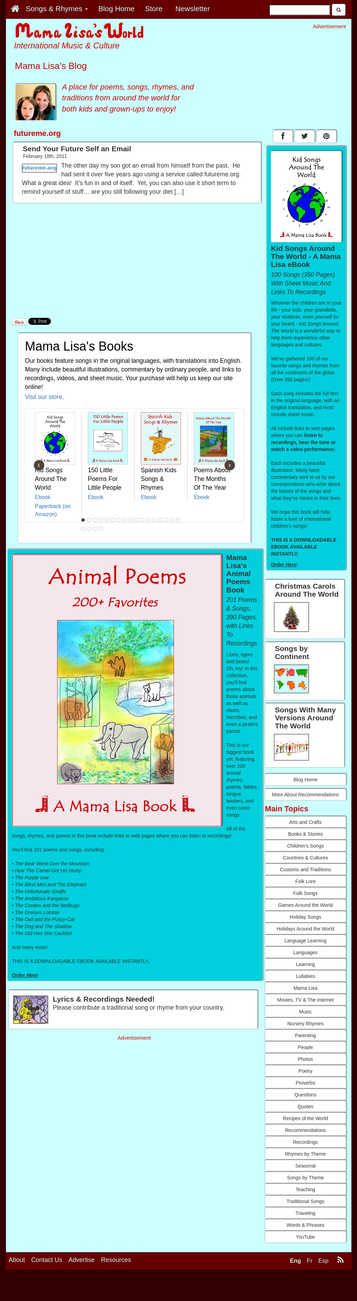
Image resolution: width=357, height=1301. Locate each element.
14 (160, 520)
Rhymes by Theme (305, 1154)
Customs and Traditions (305, 869)
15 (166, 520)
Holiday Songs (305, 917)
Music (305, 1012)
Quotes (305, 1106)
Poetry (305, 1071)
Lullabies (305, 976)
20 (95, 528)
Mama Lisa (305, 988)
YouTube (305, 1237)
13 (154, 520)
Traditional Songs (305, 1201)
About (17, 1259)
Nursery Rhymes (305, 1023)
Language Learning (305, 940)
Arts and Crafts (305, 822)
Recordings (305, 1142)
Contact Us (46, 1259)
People (305, 1047)
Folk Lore (305, 881)
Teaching (305, 1189)
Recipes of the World (305, 1118)
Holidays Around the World (305, 929)
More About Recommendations (305, 794)
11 (142, 520)
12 (148, 520)
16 (172, 520)
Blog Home (305, 779)
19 (89, 528)
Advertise (82, 1259)
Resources (116, 1259)
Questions (306, 1094)
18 (83, 528)
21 (100, 528)
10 (136, 520)
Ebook (43, 497)
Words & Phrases (306, 1225)
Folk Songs (305, 893)
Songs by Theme (305, 1177)
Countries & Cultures (305, 857)
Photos (305, 1059)
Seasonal (305, 1166)
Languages (305, 952)
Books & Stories (305, 834)
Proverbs (305, 1083)
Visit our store (43, 396)
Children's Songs (305, 846)
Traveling (306, 1213)
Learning (305, 964)
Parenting (305, 1035)
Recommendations (305, 1130)
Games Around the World (305, 905)
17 (178, 520)
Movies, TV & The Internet (305, 1000)
